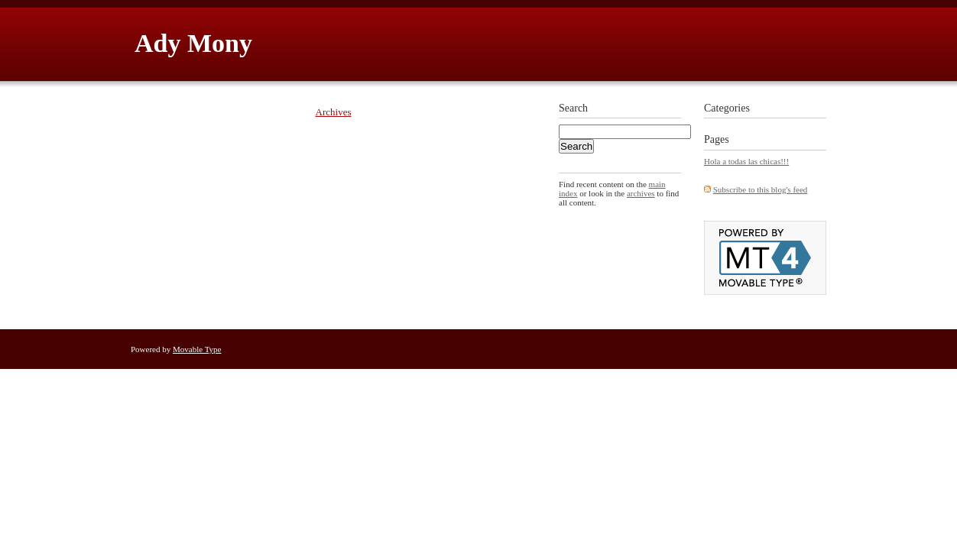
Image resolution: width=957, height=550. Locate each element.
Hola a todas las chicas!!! (746, 161)
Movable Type (197, 349)
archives (641, 193)
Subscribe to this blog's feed (760, 189)
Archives (334, 112)
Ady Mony (193, 43)
